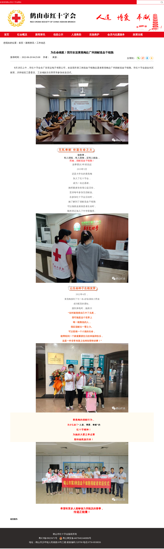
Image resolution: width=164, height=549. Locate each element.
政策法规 (138, 34)
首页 (6, 34)
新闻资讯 (40, 34)
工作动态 (40, 43)
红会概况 (22, 34)
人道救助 (76, 34)
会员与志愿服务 (116, 34)
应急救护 (94, 34)
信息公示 (58, 34)
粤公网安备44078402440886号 (75, 538)
